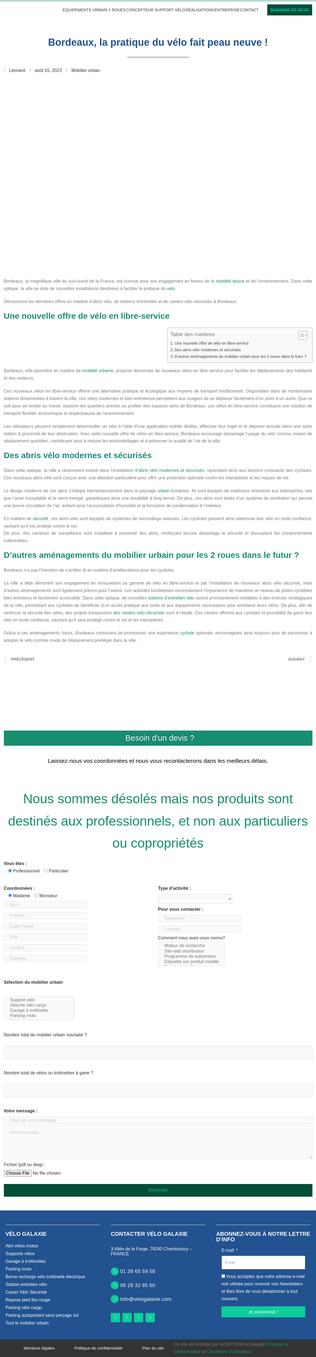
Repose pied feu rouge (28, 1299)
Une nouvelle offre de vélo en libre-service (211, 343)
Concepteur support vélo (155, 10)
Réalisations (200, 10)
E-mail (228, 1250)
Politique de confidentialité (98, 1348)
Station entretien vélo (26, 1284)
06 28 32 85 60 (137, 1285)
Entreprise (226, 10)
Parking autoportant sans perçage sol (42, 1315)
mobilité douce (230, 281)
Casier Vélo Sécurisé (26, 1292)
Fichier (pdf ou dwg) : (24, 1164)
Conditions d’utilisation (229, 1351)
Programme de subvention (191, 956)
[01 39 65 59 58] (115, 1271)
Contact (249, 10)
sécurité (40, 518)
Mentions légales (39, 1348)
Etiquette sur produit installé (191, 961)
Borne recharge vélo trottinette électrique (45, 1276)
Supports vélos (20, 1253)
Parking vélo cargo (24, 1307)
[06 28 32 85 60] (115, 1285)
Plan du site (153, 1348)
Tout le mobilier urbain (27, 1323)
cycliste (187, 633)
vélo (171, 288)
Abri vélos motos (22, 1246)
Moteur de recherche (191, 945)
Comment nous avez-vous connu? (191, 951)
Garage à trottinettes (26, 1261)
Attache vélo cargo (39, 1005)
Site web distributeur (191, 951)
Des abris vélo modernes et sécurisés (207, 350)
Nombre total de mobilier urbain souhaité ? (45, 1034)
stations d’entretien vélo (171, 598)
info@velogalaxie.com (145, 1299)
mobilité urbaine (97, 370)
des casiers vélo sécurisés (139, 612)
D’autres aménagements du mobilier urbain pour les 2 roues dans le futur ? (240, 356)
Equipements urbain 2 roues (94, 10)
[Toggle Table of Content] (300, 335)
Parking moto (39, 1015)
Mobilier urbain (85, 70)
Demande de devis (289, 10)
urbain (164, 490)
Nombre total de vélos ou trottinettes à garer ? (49, 1073)
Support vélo (39, 1000)
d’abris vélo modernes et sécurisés (169, 470)
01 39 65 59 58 (137, 1271)
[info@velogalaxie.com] (115, 1299)
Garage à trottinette (39, 1010)
